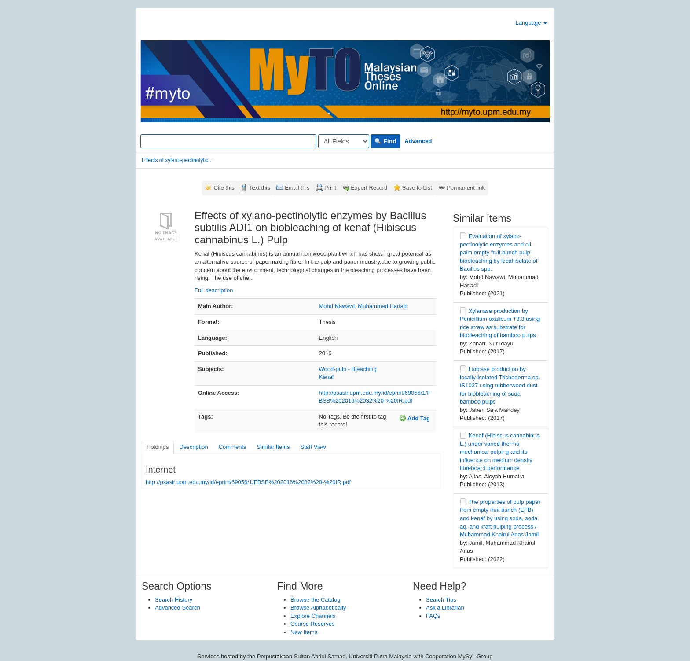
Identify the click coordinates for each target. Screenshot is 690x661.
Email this (297, 187)
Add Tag (414, 418)
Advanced (418, 141)
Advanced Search (177, 607)
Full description (214, 290)
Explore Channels (313, 616)
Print (330, 187)
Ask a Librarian (445, 607)
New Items (303, 632)
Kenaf (326, 377)
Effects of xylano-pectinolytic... (177, 160)
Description (194, 447)
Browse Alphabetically (318, 607)
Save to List (417, 187)
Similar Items (273, 447)
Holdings (158, 447)
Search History (173, 599)
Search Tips (441, 599)
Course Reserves (312, 624)
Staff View (313, 447)
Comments (232, 447)
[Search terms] (228, 141)
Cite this (224, 187)
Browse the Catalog (315, 599)
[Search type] (343, 141)
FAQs (433, 616)
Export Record (369, 187)
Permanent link (466, 187)
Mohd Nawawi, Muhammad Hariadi (363, 306)
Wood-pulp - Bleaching (348, 369)
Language (531, 22)
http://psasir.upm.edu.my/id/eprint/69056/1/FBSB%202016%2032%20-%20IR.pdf (248, 482)
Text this (259, 187)
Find (385, 141)
